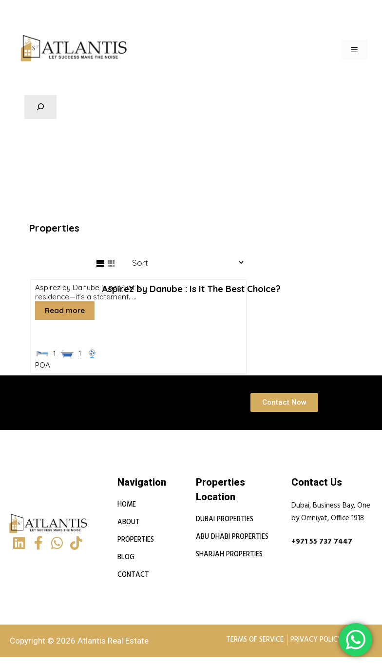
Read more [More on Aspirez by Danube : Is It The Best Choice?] (64, 309)
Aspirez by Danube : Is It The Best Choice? (191, 288)
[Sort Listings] (183, 262)
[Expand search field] (40, 107)
